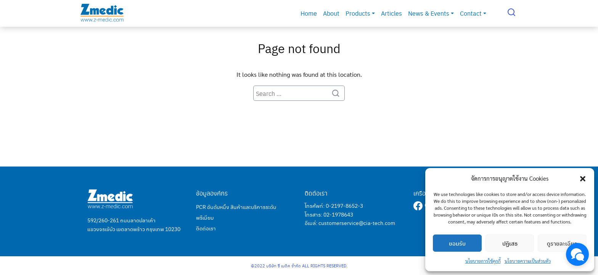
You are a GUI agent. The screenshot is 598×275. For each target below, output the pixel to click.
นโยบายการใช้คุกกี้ (483, 261)
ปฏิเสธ (510, 243)
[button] (583, 178)
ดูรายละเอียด (562, 243)
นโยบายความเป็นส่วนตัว (528, 261)
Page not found (299, 48)
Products (360, 13)
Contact (473, 13)
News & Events (431, 13)
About (331, 13)
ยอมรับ (457, 243)
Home (309, 13)
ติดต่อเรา (206, 228)
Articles (391, 13)
